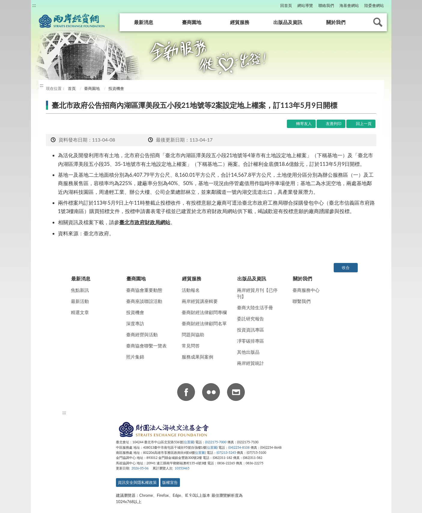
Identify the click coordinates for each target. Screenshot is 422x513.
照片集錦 (135, 356)
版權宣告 (170, 482)
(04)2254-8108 (239, 447)
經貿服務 (239, 22)
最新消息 (143, 22)
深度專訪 (135, 323)
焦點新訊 (80, 290)
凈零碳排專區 (250, 341)
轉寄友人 (304, 123)
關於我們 (335, 22)
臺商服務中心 (306, 290)
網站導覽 (305, 5)
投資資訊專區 (250, 329)
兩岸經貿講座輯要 (200, 301)
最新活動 (80, 301)
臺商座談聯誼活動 (144, 301)
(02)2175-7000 (215, 442)
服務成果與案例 (197, 356)
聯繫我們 (302, 301)
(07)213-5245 (226, 452)
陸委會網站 (374, 5)
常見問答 (191, 345)
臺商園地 (191, 22)
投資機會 (135, 312)
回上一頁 (364, 123)
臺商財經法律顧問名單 (204, 323)
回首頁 (286, 5)
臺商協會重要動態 (144, 290)
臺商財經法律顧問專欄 (204, 312)
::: (34, 5)
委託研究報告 (250, 318)
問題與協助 (193, 334)
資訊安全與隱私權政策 (137, 482)
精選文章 (80, 312)
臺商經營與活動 (142, 334)
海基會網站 (349, 5)
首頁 (71, 88)
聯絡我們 (326, 5)
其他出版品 (248, 352)
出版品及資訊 (287, 22)
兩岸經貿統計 (250, 363)
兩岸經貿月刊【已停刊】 (257, 293)
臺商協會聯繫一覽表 (146, 345)
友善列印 (334, 123)
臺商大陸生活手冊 (255, 307)
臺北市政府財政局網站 (144, 222)
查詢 (378, 22)
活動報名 (191, 290)
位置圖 (189, 442)
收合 (346, 267)
